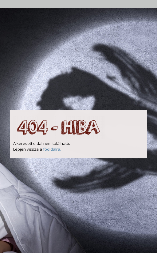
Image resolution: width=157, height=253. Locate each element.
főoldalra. (52, 149)
